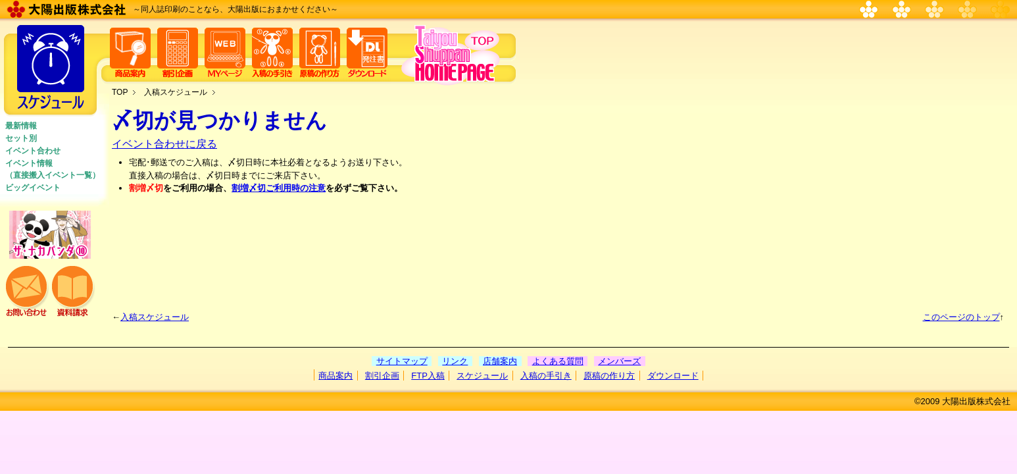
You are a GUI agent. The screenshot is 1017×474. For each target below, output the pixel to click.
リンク (455, 361)
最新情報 (21, 125)
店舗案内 (500, 361)
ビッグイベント (33, 187)
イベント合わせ (33, 150)
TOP (120, 92)
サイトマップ (402, 361)
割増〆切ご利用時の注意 (279, 188)
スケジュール (482, 376)
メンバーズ (619, 361)
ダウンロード (673, 376)
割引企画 (382, 376)
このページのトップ (961, 317)
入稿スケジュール (175, 92)
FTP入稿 (428, 376)
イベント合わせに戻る (164, 143)
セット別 (21, 138)
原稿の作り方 (609, 376)
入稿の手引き (546, 376)
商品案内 (335, 376)
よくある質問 (557, 361)
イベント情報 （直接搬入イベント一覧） (52, 169)
